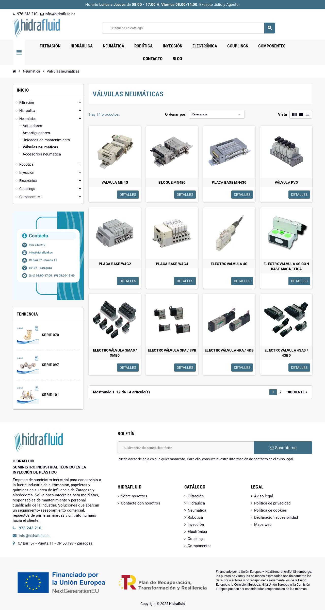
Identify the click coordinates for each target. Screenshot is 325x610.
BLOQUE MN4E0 (171, 182)
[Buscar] (188, 28)
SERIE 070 (50, 335)
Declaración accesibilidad (276, 517)
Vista (282, 114)
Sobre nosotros (134, 496)
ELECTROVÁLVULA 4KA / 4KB (229, 350)
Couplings (196, 538)
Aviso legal (263, 496)
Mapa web (262, 524)
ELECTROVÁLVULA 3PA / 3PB (172, 350)
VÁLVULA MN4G (115, 182)
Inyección (196, 524)
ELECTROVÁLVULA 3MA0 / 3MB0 (115, 352)
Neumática (197, 510)
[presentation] (156, 474)
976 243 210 (25, 14)
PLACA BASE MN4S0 (229, 182)
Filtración (196, 496)
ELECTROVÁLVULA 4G (229, 264)
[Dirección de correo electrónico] (186, 447)
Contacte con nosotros (140, 503)
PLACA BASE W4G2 (115, 264)
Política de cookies (270, 510)
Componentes (200, 546)
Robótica (195, 517)
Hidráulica (196, 503)
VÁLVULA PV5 (286, 182)
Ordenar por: (175, 114)
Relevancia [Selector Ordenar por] (199, 114)
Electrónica (197, 531)
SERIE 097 (50, 365)
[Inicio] (14, 71)
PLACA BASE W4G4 (172, 264)
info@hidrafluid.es (57, 14)
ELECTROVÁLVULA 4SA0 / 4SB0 (286, 352)
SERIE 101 (50, 395)
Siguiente (297, 392)
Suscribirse (283, 447)
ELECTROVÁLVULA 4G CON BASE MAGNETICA (286, 266)
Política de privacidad (272, 503)
